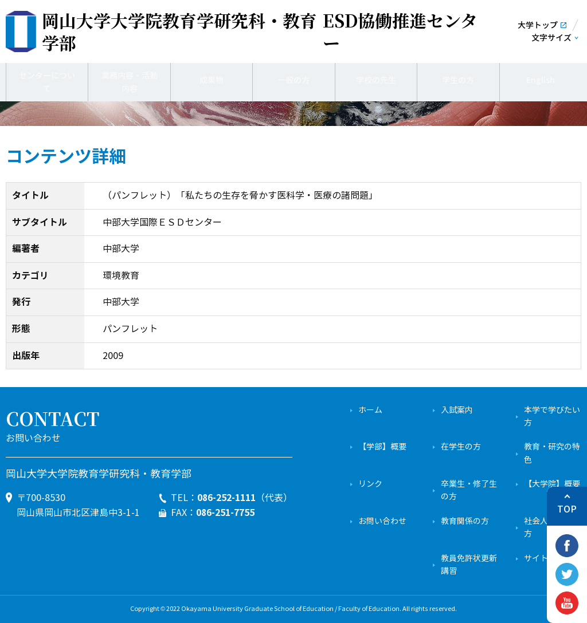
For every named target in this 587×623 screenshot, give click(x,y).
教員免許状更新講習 (469, 565)
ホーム (370, 410)
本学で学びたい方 (552, 416)
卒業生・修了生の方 (469, 490)
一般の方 (293, 80)
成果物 (211, 80)
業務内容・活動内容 (129, 79)
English (540, 80)
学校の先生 (376, 80)
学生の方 (458, 80)
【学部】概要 (382, 447)
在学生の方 (461, 447)
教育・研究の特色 (552, 453)
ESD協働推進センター (259, 31)
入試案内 (457, 410)
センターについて (47, 79)
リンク (370, 484)
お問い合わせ (382, 521)
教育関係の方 (465, 521)
